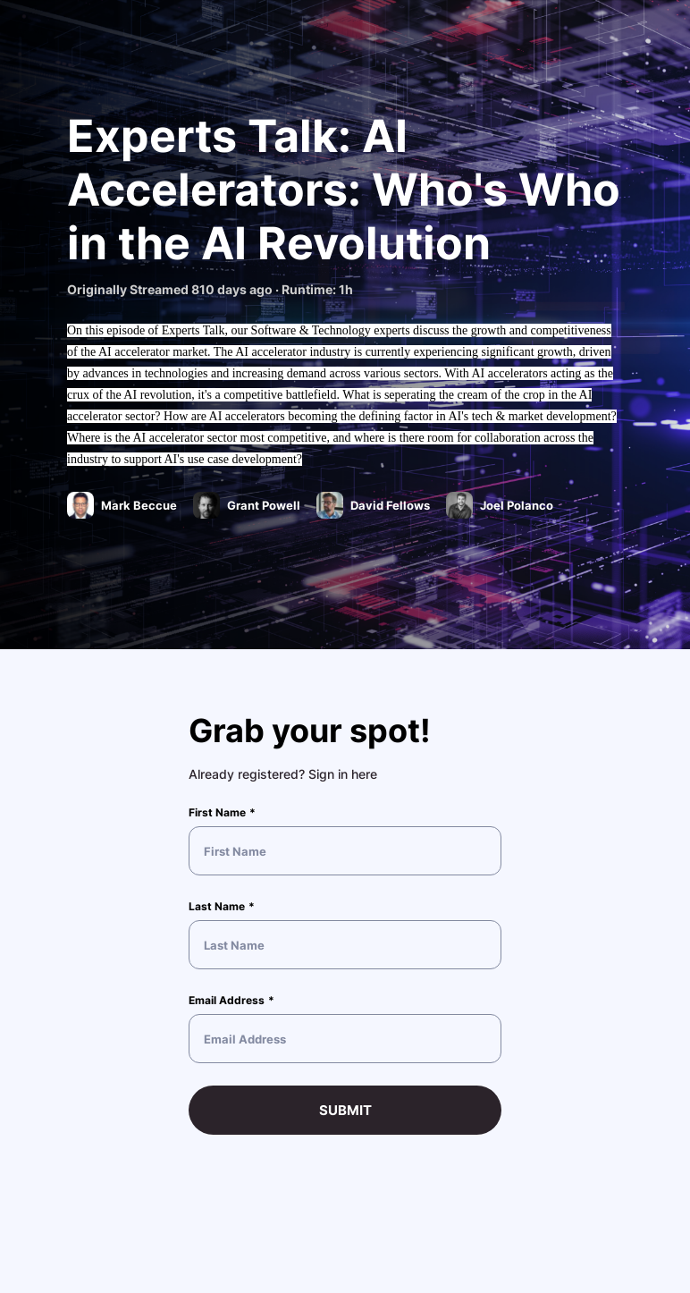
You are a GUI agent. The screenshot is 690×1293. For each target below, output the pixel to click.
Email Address (227, 1000)
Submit (345, 1110)
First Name (217, 812)
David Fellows (391, 505)
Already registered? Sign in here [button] (283, 774)
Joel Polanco (518, 505)
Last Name (217, 906)
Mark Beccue (140, 505)
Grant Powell (265, 505)
